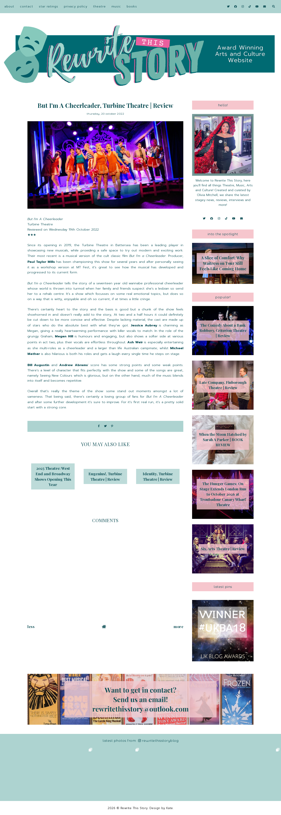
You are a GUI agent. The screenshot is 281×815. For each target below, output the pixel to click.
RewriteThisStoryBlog (158, 740)
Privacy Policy (75, 6)
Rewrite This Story (134, 808)
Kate (169, 808)
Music (116, 6)
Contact (26, 6)
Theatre (99, 6)
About (9, 6)
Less (30, 626)
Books (132, 6)
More (178, 626)
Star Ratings (48, 6)
